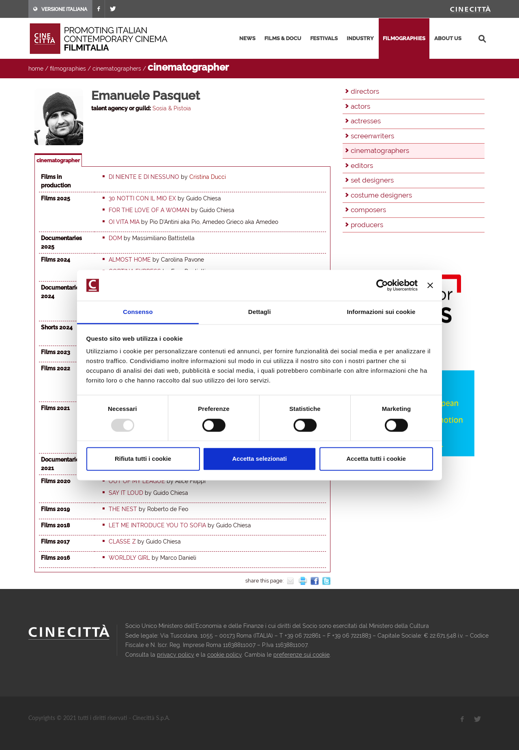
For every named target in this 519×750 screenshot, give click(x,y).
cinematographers (116, 68)
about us (447, 38)
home (35, 68)
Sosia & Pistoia (171, 108)
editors (362, 165)
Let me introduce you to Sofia (157, 525)
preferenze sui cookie (301, 654)
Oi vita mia (124, 222)
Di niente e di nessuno (144, 177)
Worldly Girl (129, 557)
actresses (366, 121)
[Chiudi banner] (430, 285)
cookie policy (224, 654)
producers (367, 225)
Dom (115, 238)
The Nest (123, 509)
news (247, 38)
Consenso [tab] (137, 312)
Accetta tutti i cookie (376, 459)
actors (360, 106)
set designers (372, 180)
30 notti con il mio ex (142, 198)
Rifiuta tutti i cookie (143, 459)
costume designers (381, 195)
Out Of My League (137, 481)
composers (368, 210)
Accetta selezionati (259, 459)
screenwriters (372, 136)
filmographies (404, 38)
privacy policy (175, 654)
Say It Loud (126, 493)
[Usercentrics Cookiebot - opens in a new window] (382, 285)
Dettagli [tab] (259, 312)
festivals (324, 38)
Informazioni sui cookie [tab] (381, 312)
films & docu (282, 38)
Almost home (130, 259)
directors (365, 91)
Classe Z (122, 541)
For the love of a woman (149, 210)
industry (360, 38)
